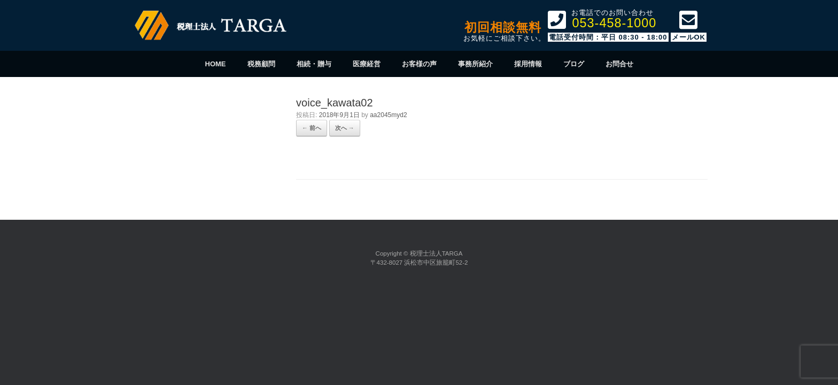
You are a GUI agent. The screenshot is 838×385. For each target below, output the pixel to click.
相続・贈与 (314, 64)
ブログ (573, 64)
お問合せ (619, 64)
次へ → (344, 128)
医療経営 (367, 64)
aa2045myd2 (388, 115)
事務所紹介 (475, 64)
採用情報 (528, 64)
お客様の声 (419, 64)
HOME (215, 64)
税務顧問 (261, 64)
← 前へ (311, 128)
